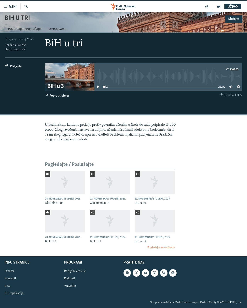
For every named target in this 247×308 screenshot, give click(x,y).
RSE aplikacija (14, 293)
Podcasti (69, 278)
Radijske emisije (75, 271)
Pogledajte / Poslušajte (25, 29)
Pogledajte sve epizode (161, 247)
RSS (7, 286)
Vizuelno (70, 286)
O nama (10, 271)
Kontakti (10, 278)
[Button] (13, 67)
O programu (57, 29)
